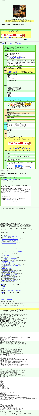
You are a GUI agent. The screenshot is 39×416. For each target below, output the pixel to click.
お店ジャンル (12, 43)
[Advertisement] (6, 215)
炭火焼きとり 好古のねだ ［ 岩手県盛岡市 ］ (10, 239)
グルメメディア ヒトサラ (13, 71)
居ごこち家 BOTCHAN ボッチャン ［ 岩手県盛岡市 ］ (11, 265)
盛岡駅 (17, 290)
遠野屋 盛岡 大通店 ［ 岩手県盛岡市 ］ (9, 261)
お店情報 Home (18, 43)
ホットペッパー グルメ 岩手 (6, 37)
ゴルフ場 (14, 179)
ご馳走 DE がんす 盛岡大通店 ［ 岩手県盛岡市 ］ (10, 274)
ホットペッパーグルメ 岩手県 (5, 311)
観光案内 (7, 199)
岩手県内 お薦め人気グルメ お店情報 (8, 39)
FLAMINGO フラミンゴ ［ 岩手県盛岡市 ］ (9, 258)
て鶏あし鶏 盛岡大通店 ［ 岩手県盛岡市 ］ (9, 280)
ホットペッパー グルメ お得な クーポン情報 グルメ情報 (19, 148)
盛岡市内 (2, 284)
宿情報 (10, 179)
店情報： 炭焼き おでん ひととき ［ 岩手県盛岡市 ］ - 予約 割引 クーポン (13, 411)
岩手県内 (2, 292)
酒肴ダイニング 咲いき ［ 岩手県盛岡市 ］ (9, 277)
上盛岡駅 (8, 290)
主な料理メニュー (13, 85)
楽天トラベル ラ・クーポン (6, 31)
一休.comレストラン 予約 (12, 72)
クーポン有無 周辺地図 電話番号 (16, 57)
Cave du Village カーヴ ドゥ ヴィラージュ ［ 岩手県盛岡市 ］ (12, 251)
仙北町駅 (12, 290)
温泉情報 (6, 179)
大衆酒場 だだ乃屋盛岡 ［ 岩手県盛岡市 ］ (9, 271)
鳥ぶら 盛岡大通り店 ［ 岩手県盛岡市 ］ (9, 243)
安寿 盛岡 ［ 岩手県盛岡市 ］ (7, 255)
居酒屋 (3, 286)
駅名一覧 (20, 290)
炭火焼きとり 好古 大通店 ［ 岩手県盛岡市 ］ (10, 240)
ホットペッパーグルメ (3, 316)
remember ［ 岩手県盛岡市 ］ (7, 268)
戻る (2, 43)
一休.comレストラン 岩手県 (5, 325)
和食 (3, 288)
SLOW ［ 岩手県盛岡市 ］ (6, 262)
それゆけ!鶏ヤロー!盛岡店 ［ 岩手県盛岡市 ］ (10, 236)
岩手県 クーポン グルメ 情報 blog (6, 299)
